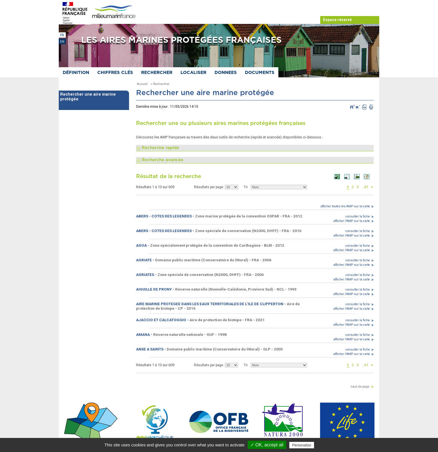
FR (62, 35)
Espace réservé (337, 19)
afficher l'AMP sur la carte (351, 221)
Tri (246, 187)
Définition (76, 73)
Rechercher (156, 73)
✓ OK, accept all (266, 444)
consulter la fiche (358, 216)
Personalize (301, 445)
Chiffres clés (115, 73)
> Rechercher (160, 84)
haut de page (360, 386)
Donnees (226, 73)
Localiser (193, 73)
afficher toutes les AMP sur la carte (345, 206)
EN (62, 42)
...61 (365, 187)
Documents (259, 73)
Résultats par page (208, 187)
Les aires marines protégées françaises (181, 40)
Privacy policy (327, 445)
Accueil (142, 84)
